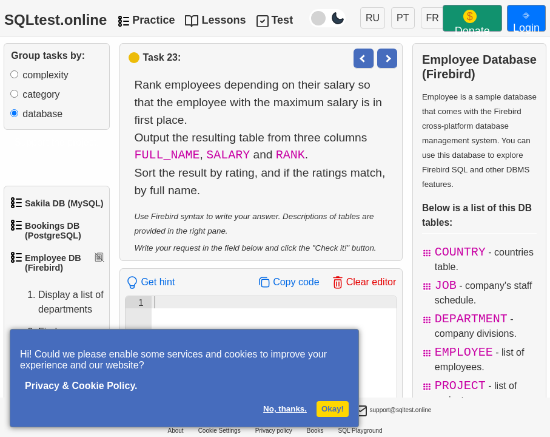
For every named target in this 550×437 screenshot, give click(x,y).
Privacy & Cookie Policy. (81, 386)
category (40, 94)
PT (403, 18)
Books (315, 430)
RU (373, 18)
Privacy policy (273, 430)
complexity (45, 75)
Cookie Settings (219, 430)
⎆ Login (526, 20)
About (175, 430)
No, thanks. (285, 408)
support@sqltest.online (392, 411)
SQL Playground (360, 430)
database (42, 114)
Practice (153, 20)
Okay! (332, 408)
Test (282, 20)
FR (432, 18)
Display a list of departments (59, 302)
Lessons (223, 20)
